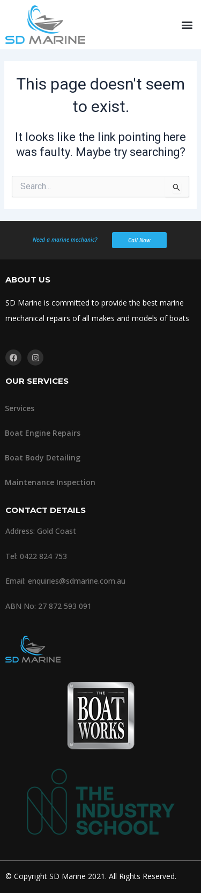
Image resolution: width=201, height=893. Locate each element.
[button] (187, 25)
